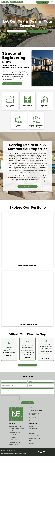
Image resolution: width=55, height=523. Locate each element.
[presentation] (10, 398)
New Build (44, 105)
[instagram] (41, 452)
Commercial (27, 105)
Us (35, 417)
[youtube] (44, 452)
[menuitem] (17, 426)
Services (10, 107)
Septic (19, 125)
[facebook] (38, 452)
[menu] (52, 2)
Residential (10, 105)
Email (32, 417)
